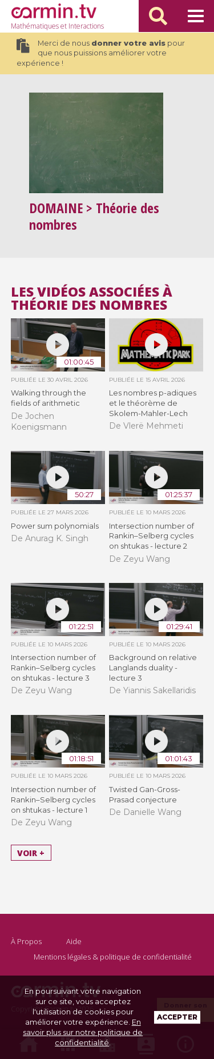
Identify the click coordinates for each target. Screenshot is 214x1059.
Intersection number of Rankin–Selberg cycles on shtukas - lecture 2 (151, 536)
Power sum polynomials (55, 525)
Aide (74, 941)
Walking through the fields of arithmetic (48, 397)
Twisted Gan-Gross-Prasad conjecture (144, 794)
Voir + (31, 852)
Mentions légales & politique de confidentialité (113, 957)
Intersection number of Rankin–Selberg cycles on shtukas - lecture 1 (53, 799)
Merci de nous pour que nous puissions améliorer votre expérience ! (101, 52)
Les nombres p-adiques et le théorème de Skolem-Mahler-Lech (152, 403)
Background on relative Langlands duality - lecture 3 (153, 667)
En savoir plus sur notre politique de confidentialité (83, 1032)
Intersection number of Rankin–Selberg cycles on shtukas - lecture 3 (53, 667)
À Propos (26, 941)
